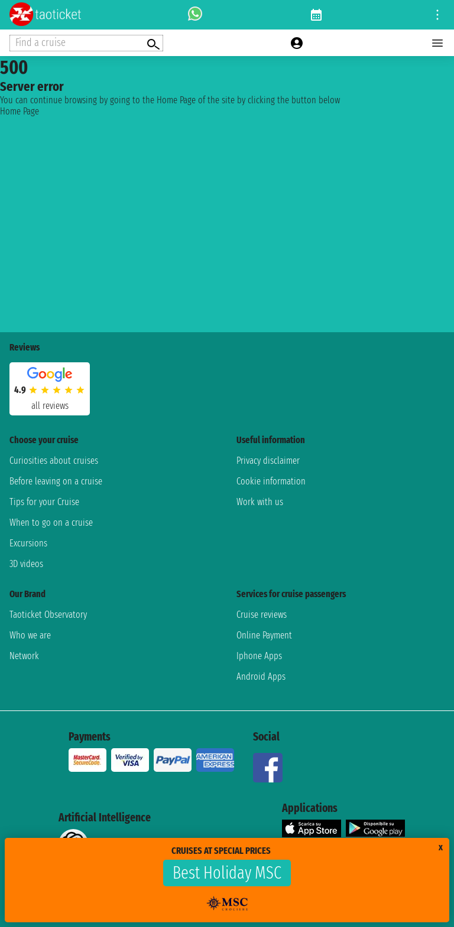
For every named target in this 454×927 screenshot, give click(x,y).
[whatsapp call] (195, 14)
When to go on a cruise (51, 522)
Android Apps (261, 676)
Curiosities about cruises (53, 460)
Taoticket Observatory (48, 614)
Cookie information (271, 481)
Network (24, 655)
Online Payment (264, 635)
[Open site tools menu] (437, 15)
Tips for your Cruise (44, 501)
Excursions (28, 543)
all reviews (50, 405)
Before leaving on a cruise (55, 481)
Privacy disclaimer (268, 460)
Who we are (30, 635)
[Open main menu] (437, 43)
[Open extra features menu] (86, 43)
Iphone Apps (259, 655)
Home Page (19, 111)
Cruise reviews (261, 614)
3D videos (26, 563)
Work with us (259, 501)
